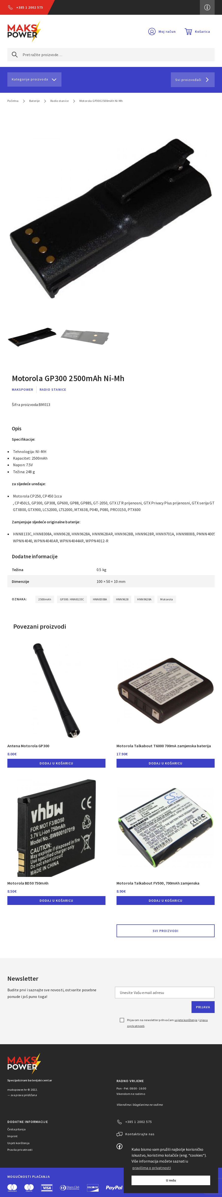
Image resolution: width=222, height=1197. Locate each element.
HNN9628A (144, 599)
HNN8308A (100, 599)
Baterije (34, 101)
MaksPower (22, 389)
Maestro (29, 1188)
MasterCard (12, 1188)
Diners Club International (70, 1188)
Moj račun (167, 31)
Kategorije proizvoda (30, 79)
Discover (93, 1188)
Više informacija (207, 7)
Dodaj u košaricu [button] (56, 763)
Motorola (166, 599)
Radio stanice (59, 101)
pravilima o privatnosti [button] (151, 1167)
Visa (47, 1188)
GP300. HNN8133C (72, 599)
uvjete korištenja (186, 1020)
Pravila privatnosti (19, 1149)
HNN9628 (122, 599)
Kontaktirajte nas (140, 1134)
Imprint (12, 1136)
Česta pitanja (16, 1129)
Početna (13, 101)
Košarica (202, 31)
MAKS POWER (24, 31)
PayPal (114, 1188)
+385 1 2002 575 (29, 7)
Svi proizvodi (165, 931)
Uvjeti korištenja (18, 1143)
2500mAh (44, 599)
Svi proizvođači (188, 80)
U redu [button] (171, 1180)
